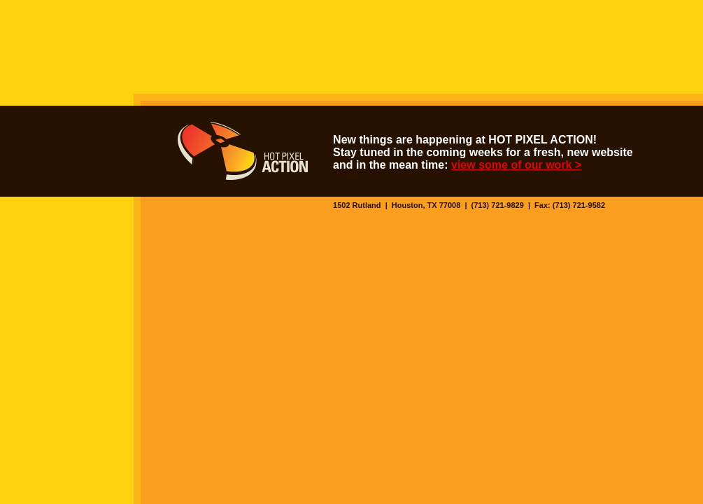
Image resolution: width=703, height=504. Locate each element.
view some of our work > (516, 165)
